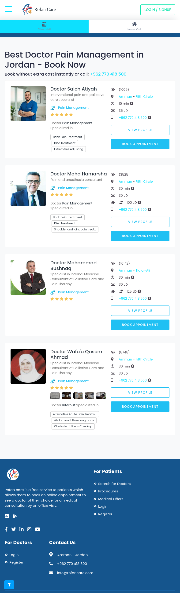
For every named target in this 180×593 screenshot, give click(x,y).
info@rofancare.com (75, 572)
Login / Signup (157, 9)
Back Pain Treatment (67, 137)
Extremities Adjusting (68, 149)
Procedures (108, 491)
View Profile (140, 129)
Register (105, 514)
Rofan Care (38, 10)
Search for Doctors (114, 483)
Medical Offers (110, 498)
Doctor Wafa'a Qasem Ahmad (76, 354)
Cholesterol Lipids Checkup (73, 426)
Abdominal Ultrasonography (74, 420)
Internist (68, 405)
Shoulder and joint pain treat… (75, 229)
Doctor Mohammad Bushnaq (73, 265)
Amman (126, 96)
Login (103, 506)
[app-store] (7, 516)
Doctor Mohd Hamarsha (78, 174)
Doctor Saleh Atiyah (73, 89)
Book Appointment (140, 144)
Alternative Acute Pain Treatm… (74, 414)
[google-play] (14, 516)
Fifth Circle (144, 96)
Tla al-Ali (143, 270)
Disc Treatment (64, 143)
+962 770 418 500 (108, 74)
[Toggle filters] (9, 584)
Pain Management (73, 107)
